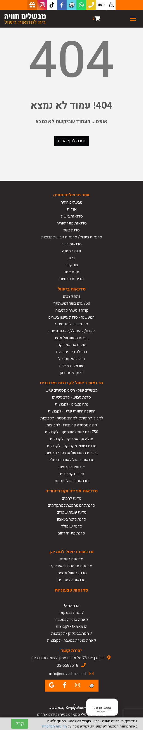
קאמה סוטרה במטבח (71, 619)
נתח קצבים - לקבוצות (71, 404)
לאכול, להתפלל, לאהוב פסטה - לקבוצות (71, 418)
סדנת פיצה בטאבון (71, 519)
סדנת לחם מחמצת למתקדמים (71, 505)
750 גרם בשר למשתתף (71, 303)
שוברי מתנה (71, 251)
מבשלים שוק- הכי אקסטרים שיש (72, 390)
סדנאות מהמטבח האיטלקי (71, 566)
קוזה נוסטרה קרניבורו (71, 310)
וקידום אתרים (48, 714)
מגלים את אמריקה (71, 345)
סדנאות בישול (71, 216)
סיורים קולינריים (71, 474)
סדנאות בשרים (71, 559)
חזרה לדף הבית (71, 141)
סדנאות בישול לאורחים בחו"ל (72, 460)
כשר (101, 4)
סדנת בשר (71, 230)
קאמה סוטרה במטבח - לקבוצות (71, 640)
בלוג (71, 258)
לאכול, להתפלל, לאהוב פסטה (71, 331)
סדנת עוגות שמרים (71, 512)
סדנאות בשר (72, 244)
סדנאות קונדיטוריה (72, 223)
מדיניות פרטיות (71, 279)
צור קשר (71, 265)
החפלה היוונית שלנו (71, 352)
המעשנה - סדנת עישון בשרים (71, 317)
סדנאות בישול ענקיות (72, 481)
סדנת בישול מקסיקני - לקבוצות (72, 446)
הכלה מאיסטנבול (71, 359)
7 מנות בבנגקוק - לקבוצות (71, 633)
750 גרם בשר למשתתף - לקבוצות (71, 432)
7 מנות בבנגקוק (71, 613)
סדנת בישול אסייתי (71, 573)
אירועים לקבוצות (71, 467)
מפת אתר (71, 272)
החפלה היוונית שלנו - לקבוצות (71, 411)
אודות (71, 209)
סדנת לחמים (71, 498)
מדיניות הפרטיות (54, 726)
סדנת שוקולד (71, 526)
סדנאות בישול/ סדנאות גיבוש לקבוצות (71, 237)
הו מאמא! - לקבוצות (71, 626)
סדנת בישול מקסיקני (71, 324)
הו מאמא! (71, 606)
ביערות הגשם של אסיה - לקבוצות (71, 453)
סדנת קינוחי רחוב (71, 533)
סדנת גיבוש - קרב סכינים (71, 397)
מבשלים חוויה (71, 202)
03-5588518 (67, 665)
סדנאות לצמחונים (72, 580)
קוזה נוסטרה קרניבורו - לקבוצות (71, 425)
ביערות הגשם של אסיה (72, 338)
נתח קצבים (71, 296)
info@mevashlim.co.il (67, 674)
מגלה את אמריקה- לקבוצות (71, 439)
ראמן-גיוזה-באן (72, 373)
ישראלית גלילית (71, 366)
